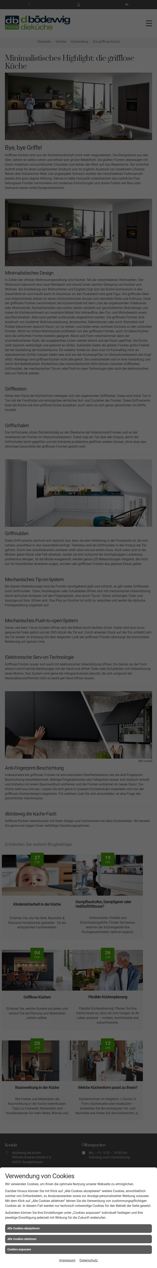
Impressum (67, 1260)
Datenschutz (89, 1260)
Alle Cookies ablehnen (21, 1239)
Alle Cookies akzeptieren (23, 1228)
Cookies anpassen (19, 1249)
